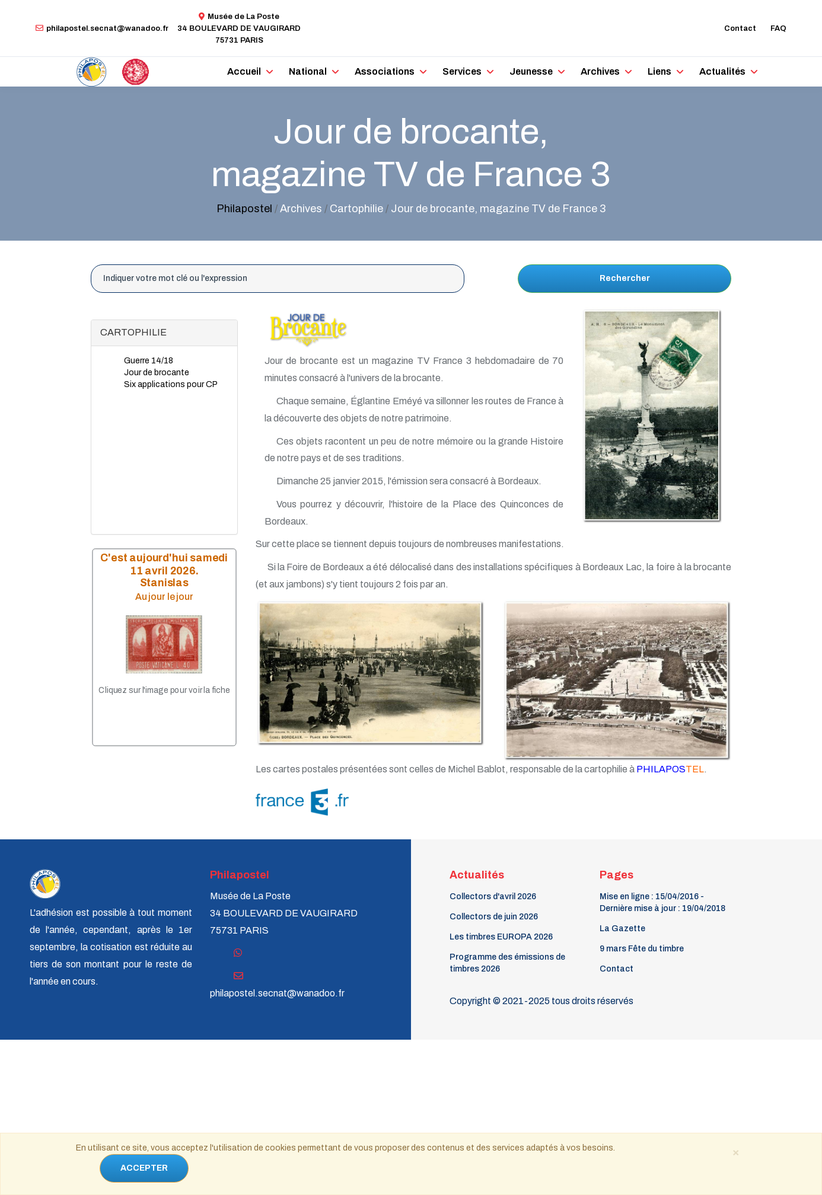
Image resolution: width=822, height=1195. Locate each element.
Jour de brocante (156, 372)
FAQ (778, 28)
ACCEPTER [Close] (144, 1168)
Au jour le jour (164, 596)
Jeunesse (531, 71)
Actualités (722, 71)
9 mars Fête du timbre (642, 948)
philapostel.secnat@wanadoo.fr (102, 28)
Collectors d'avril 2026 (493, 896)
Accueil (244, 71)
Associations (385, 71)
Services (462, 71)
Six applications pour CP (171, 384)
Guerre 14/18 (148, 360)
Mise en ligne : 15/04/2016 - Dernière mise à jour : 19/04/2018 (662, 902)
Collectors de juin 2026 (494, 916)
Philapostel (244, 209)
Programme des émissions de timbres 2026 (507, 963)
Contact (740, 28)
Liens (659, 71)
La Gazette (622, 928)
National (308, 71)
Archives (600, 71)
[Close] (735, 1151)
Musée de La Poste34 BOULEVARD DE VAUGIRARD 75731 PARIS (239, 28)
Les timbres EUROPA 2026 (501, 936)
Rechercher (625, 278)
